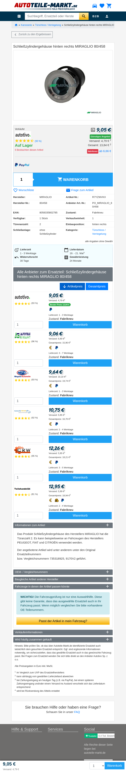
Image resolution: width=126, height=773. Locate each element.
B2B (95, 16)
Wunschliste (23, 190)
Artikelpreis (72, 286)
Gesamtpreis (97, 286)
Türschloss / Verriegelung (48, 25)
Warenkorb (73, 179)
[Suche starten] (84, 16)
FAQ (77, 712)
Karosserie (26, 25)
